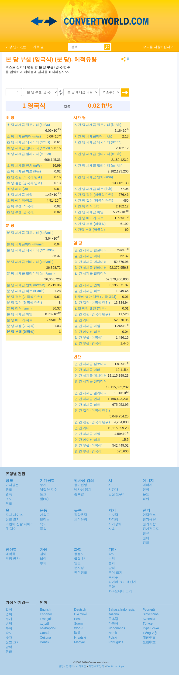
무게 (43, 485)
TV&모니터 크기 (120, 591)
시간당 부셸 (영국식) (90, 229)
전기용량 (149, 519)
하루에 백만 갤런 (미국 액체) (95, 297)
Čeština (45, 637)
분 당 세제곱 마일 (19, 314)
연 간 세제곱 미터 (87, 370)
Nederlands (116, 628)
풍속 (43, 528)
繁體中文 (149, 642)
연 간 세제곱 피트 (87, 404)
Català (44, 633)
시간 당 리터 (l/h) (87, 206)
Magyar (79, 642)
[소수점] (109, 92)
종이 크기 (115, 572)
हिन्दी (77, 633)
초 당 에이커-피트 (19, 200)
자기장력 (114, 524)
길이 (43, 554)
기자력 (113, 515)
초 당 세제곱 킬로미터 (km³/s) (28, 125)
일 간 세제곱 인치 (87, 285)
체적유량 (80, 519)
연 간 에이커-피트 (87, 439)
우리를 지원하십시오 (158, 47)
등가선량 (80, 485)
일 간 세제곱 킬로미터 (91, 250)
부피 (43, 563)
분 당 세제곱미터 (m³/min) (26, 244)
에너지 (147, 485)
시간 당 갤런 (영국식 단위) (94, 200)
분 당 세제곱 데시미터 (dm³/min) (30, 250)
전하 (146, 542)
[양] (14, 92)
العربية (44, 623)
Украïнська (151, 628)
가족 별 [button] (38, 47)
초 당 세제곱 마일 (19, 194)
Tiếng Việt (150, 633)
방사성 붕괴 (82, 489)
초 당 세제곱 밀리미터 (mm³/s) (29, 154)
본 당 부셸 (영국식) (20, 332)
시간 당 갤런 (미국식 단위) (94, 194)
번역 (111, 558)
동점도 (79, 554)
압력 (111, 568)
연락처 (70, 666)
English (45, 609)
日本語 (113, 619)
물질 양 (79, 558)
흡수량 (79, 494)
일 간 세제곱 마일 (87, 326)
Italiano (113, 614)
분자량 (79, 568)
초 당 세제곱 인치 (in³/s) (24, 165)
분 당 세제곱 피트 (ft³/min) (26, 291)
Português (115, 642)
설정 (61, 666)
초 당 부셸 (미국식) (20, 206)
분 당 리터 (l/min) (19, 308)
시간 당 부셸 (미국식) (90, 224)
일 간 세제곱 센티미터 (91, 267)
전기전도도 (151, 528)
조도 (9, 499)
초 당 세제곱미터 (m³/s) (24, 136)
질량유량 (80, 515)
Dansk (44, 642)
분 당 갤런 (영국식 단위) (24, 302)
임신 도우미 (117, 494)
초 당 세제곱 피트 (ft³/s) (24, 171)
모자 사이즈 (14, 515)
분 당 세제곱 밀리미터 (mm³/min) (31, 273)
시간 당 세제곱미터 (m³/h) (93, 136)
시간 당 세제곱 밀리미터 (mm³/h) (98, 165)
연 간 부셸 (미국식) (88, 445)
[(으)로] (80, 92)
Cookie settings (115, 666)
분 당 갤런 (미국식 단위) (24, 297)
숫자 (111, 563)
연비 (146, 489)
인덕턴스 (149, 515)
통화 (111, 586)
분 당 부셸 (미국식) (20, 326)
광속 (9, 494)
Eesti (77, 619)
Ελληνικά (80, 614)
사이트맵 (81, 666)
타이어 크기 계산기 (122, 582)
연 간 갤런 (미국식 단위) (92, 410)
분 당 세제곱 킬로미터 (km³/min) (30, 232)
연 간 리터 (82, 428)
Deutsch (80, 609)
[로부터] (40, 92)
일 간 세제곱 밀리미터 (91, 273)
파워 (146, 499)
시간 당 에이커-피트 (89, 218)
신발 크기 (13, 519)
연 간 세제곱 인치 (87, 399)
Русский (149, 609)
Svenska (149, 619)
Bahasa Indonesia (121, 609)
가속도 (45, 515)
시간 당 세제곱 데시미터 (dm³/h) (98, 142)
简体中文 (149, 637)
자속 (111, 528)
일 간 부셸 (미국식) (88, 337)
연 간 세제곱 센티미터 (91, 381)
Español (46, 614)
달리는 (45, 519)
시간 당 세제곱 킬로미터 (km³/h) (98, 125)
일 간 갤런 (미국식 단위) (92, 302)
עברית (78, 628)
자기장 (113, 519)
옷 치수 (11, 528)
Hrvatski (80, 637)
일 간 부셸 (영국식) (88, 343)
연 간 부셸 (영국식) (88, 451)
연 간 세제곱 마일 (87, 434)
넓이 (43, 558)
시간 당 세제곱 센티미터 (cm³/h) (98, 154)
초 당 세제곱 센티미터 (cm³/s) (28, 148)
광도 (9, 489)
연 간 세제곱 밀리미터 (91, 393)
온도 (146, 494)
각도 (111, 554)
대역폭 (10, 554)
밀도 (77, 563)
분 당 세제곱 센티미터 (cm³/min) (30, 262)
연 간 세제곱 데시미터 (91, 375)
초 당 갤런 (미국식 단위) (24, 177)
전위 (146, 538)
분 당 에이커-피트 (19, 320)
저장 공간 (13, 558)
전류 (146, 533)
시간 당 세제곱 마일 (89, 212)
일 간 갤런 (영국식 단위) (92, 314)
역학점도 (80, 572)
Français (46, 619)
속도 (43, 524)
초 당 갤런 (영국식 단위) (24, 183)
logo (89, 21)
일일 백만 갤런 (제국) (90, 308)
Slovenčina (151, 614)
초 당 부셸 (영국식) (20, 212)
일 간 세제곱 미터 (87, 256)
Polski (112, 637)
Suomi (78, 623)
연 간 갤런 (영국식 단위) (92, 422)
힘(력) (44, 499)
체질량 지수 (48, 489)
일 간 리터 (82, 320)
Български (47, 628)
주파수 (113, 577)
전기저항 (149, 524)
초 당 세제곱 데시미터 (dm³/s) (28, 142)
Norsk (112, 633)
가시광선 (12, 485)
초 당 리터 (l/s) (17, 189)
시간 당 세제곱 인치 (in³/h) (94, 177)
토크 (43, 494)
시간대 (113, 489)
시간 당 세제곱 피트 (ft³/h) (93, 189)
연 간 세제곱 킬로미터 (91, 364)
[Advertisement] (101, 76)
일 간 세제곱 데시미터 (91, 262)
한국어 (113, 623)
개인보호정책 (96, 666)
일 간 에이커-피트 (87, 332)
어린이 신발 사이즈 (20, 524)
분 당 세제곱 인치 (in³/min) (26, 285)
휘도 (9, 503)
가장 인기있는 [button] (16, 47)
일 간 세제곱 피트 (87, 291)
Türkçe (148, 623)
